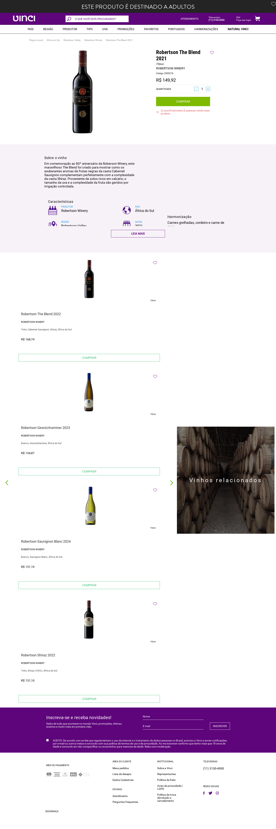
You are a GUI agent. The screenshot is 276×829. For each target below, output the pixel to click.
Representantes (166, 774)
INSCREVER (220, 726)
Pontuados (176, 29)
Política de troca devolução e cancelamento (166, 797)
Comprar (183, 101)
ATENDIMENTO (190, 18)
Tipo (90, 29)
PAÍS (31, 29)
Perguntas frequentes (125, 801)
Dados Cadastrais (123, 779)
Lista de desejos (122, 774)
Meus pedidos (121, 768)
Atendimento (120, 796)
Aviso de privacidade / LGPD (170, 787)
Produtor (70, 29)
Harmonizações (206, 29)
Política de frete (166, 779)
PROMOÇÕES (125, 29)
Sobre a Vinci (164, 768)
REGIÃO (48, 29)
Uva (105, 29)
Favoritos (151, 29)
